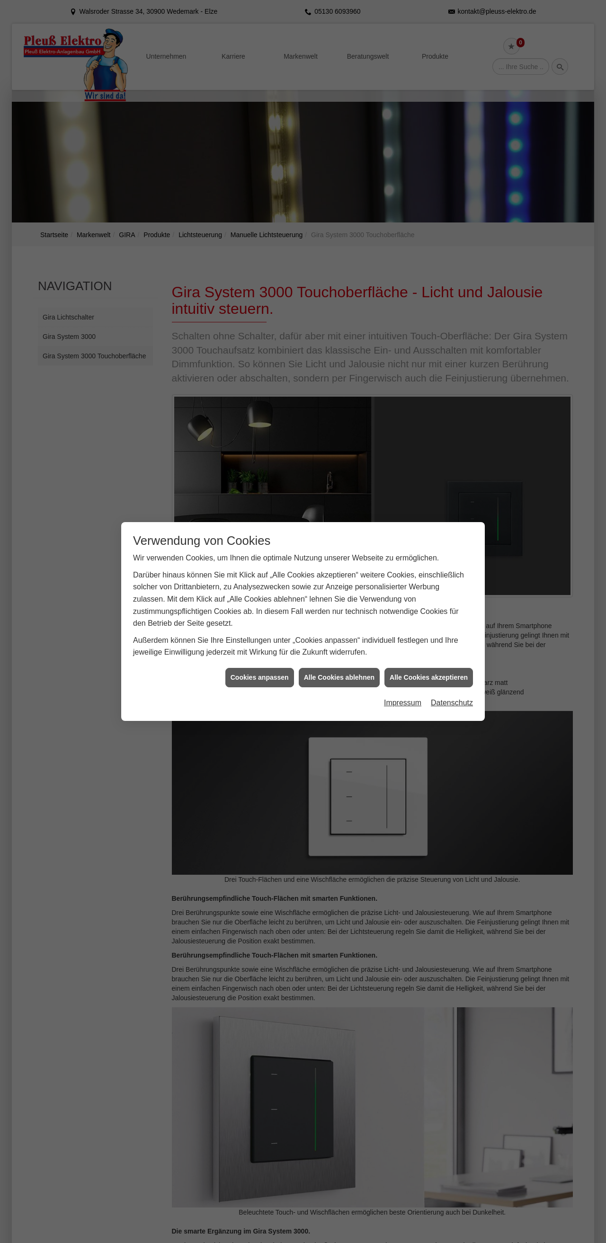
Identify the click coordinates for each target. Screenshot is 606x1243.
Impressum (402, 685)
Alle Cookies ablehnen (339, 659)
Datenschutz (452, 685)
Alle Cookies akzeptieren (429, 659)
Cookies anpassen (260, 659)
